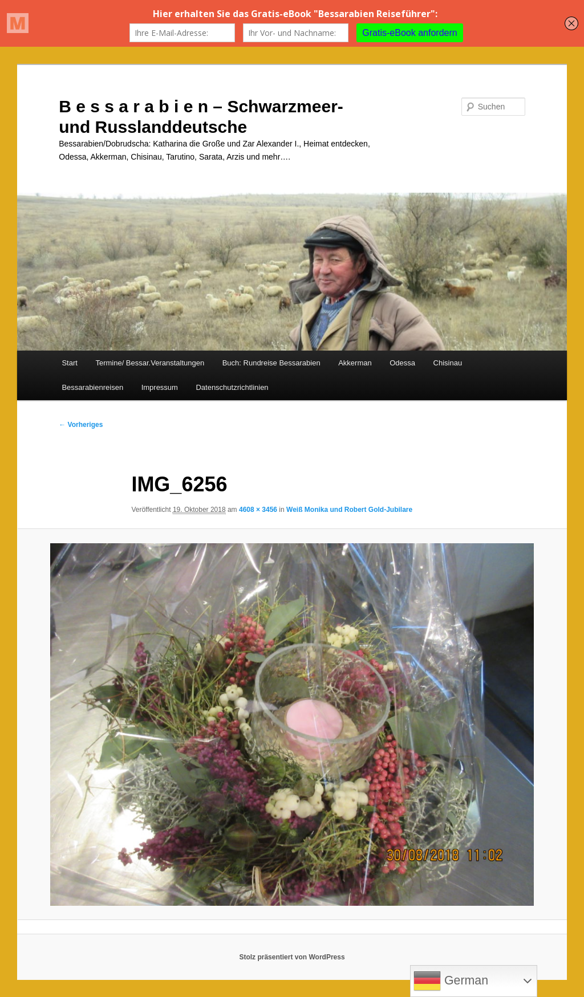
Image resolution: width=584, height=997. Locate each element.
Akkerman (355, 363)
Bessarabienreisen (92, 387)
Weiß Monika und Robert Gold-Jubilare (349, 510)
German (450, 981)
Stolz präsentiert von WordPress (291, 957)
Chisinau (448, 363)
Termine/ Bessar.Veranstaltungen (149, 363)
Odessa (402, 363)
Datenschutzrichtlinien (232, 387)
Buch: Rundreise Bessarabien (271, 363)
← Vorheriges (81, 425)
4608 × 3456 (258, 510)
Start (69, 363)
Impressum (159, 387)
